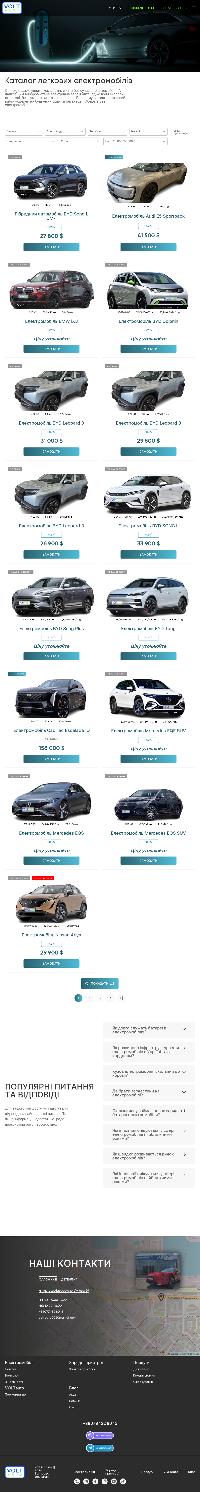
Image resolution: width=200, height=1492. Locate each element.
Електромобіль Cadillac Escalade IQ (51, 729)
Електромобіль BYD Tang (148, 628)
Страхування (143, 1381)
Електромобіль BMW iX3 (51, 320)
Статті (74, 1406)
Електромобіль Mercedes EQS (51, 832)
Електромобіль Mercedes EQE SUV (148, 730)
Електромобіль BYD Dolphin (148, 320)
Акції (72, 1394)
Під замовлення (19, 264)
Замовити (51, 246)
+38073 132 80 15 (51, 1311)
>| (121, 997)
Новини (74, 1400)
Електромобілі (84, 1471)
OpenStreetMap (190, 1353)
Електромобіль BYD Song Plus (51, 628)
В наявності (114, 156)
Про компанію (15, 1394)
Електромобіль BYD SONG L (148, 525)
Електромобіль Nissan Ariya (51, 934)
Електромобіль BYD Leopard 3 (51, 422)
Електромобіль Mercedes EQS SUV (148, 832)
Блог (191, 1471)
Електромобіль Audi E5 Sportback (148, 215)
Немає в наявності (20, 571)
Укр (112, 8)
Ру (120, 8)
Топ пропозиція (43, 877)
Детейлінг (141, 1368)
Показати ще (100, 983)
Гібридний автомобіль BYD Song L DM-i (51, 215)
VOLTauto (171, 1471)
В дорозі (15, 156)
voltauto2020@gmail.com (57, 1317)
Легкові (10, 1368)
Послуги (147, 1471)
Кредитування (144, 1375)
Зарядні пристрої (82, 1368)
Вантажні (12, 1375)
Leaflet (173, 1353)
